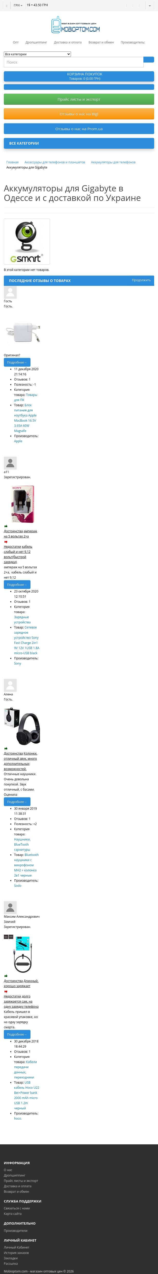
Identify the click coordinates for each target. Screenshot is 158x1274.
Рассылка (11, 1263)
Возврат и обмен (16, 1191)
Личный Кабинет (16, 1247)
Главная (12, 162)
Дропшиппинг (14, 1175)
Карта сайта (13, 1213)
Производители (15, 1230)
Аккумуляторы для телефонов (113, 162)
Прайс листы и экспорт (79, 99)
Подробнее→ (17, 362)
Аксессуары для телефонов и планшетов (55, 162)
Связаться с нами (17, 1208)
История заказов (16, 1253)
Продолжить (141, 280)
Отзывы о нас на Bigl (79, 113)
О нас (8, 1170)
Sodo (17, 885)
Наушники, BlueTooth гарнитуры (22, 844)
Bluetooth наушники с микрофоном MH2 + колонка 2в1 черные (26, 865)
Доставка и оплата (17, 1186)
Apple (18, 441)
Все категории (24, 143)
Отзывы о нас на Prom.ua (79, 128)
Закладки (11, 1258)
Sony (17, 663)
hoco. (18, 1118)
